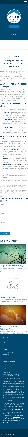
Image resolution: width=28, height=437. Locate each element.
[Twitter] (13, 35)
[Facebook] (11, 35)
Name (2, 204)
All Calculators (6, 344)
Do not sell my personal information (16, 409)
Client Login (14, 27)
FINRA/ (15, 417)
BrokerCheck (17, 375)
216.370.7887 (14, 31)
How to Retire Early (8, 297)
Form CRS (8, 372)
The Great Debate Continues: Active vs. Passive (12, 328)
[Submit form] (5, 233)
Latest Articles (6, 340)
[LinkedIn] (16, 35)
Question (2, 222)
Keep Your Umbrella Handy (11, 266)
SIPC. (18, 417)
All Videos (5, 342)
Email (2, 213)
